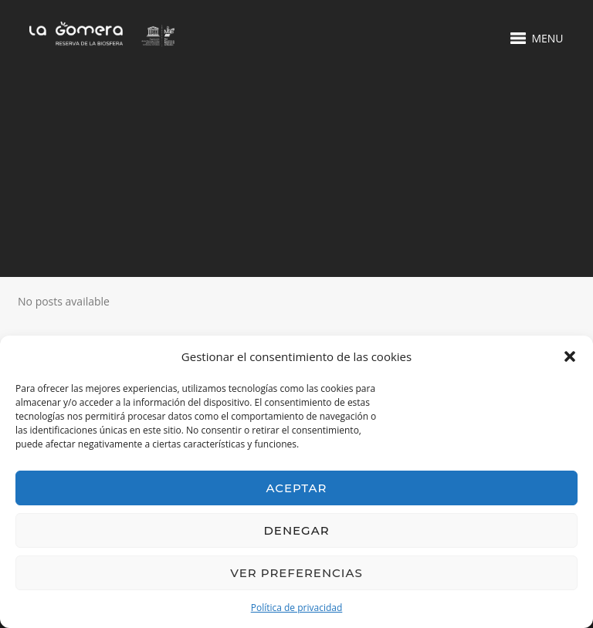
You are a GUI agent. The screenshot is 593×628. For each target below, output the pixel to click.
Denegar (296, 530)
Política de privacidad (297, 607)
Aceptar (296, 488)
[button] (570, 356)
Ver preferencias (296, 573)
